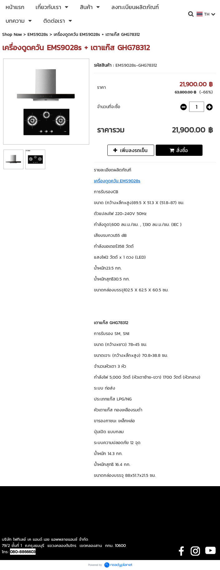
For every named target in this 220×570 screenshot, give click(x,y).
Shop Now (12, 34)
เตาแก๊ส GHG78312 (111, 322)
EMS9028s (37, 34)
